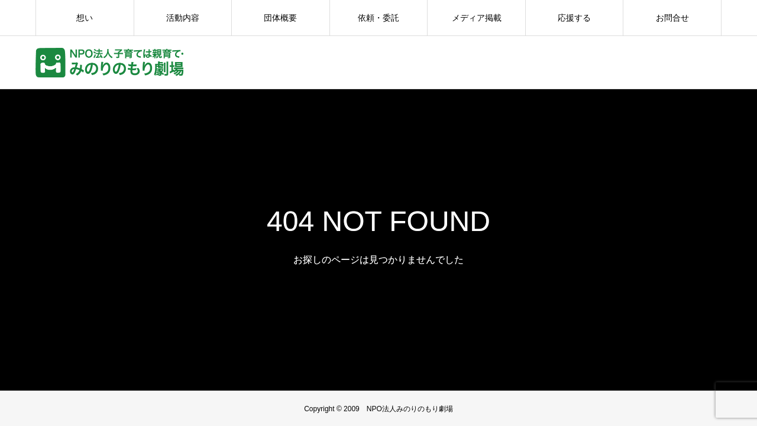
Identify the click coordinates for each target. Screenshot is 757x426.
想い (84, 17)
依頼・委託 (378, 17)
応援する (574, 17)
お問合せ (672, 17)
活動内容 (182, 17)
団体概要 (280, 17)
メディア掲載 (477, 17)
